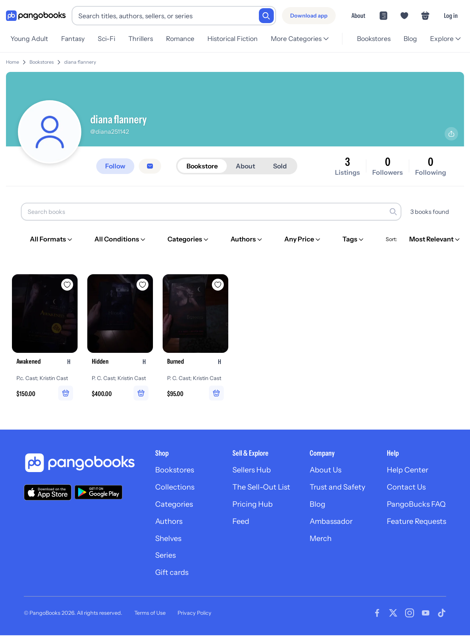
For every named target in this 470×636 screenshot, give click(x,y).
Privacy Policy (195, 613)
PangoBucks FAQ (416, 504)
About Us (325, 470)
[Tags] (353, 239)
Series (164, 556)
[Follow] (115, 166)
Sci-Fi (109, 38)
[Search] (266, 15)
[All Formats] (51, 239)
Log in (451, 15)
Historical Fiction (238, 38)
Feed (239, 522)
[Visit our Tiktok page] (441, 613)
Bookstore (203, 166)
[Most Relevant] (435, 239)
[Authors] (247, 239)
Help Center (407, 470)
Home (12, 62)
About (358, 15)
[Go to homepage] (36, 15)
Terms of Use (150, 613)
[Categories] (189, 239)
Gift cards (170, 573)
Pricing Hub (251, 504)
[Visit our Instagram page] (409, 613)
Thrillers (144, 38)
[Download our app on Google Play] (98, 492)
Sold (282, 166)
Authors (168, 522)
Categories (173, 504)
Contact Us (405, 487)
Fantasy (74, 38)
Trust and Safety (337, 487)
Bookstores (371, 38)
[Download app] (309, 15)
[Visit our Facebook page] (377, 613)
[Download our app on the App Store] (48, 492)
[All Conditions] (120, 239)
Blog (409, 38)
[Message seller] (151, 166)
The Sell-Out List (260, 487)
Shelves (167, 539)
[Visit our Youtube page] (425, 613)
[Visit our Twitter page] (393, 613)
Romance (185, 38)
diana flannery (80, 62)
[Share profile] (451, 133)
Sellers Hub (250, 470)
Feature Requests (416, 522)
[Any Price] (302, 239)
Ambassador (330, 522)
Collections (173, 487)
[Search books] (211, 212)
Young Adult (29, 38)
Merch (320, 539)
